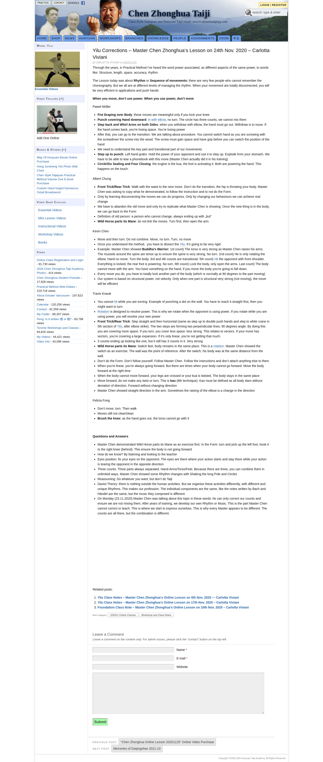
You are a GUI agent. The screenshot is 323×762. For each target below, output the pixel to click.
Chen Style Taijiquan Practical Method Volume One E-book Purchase (56, 179)
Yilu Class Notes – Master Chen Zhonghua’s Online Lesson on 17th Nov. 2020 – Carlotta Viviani (168, 602)
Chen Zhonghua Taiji (169, 13)
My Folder (43, 314)
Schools (73, 3)
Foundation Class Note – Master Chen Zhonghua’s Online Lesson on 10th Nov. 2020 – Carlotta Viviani (173, 607)
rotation (218, 346)
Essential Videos (50, 210)
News (70, 38)
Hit (216, 259)
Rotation (103, 311)
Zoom (224, 38)
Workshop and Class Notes (156, 615)
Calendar (43, 304)
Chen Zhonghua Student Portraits (58, 277)
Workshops (110, 38)
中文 (236, 38)
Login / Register (273, 5)
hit (115, 301)
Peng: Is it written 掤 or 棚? (54, 319)
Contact (59, 3)
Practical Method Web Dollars (56, 286)
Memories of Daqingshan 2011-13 (137, 748)
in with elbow (157, 119)
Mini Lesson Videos (52, 218)
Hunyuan (87, 38)
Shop (56, 38)
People (179, 38)
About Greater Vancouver (53, 295)
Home (42, 38)
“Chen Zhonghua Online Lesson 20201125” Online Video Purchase (167, 742)
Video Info (43, 341)
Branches (134, 38)
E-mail (182, 658)
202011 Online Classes (123, 615)
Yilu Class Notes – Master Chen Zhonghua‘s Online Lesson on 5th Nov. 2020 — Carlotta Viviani (168, 597)
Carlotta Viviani (107, 62)
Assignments (203, 38)
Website (182, 667)
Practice (43, 3)
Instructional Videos (52, 226)
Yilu (182, 244)
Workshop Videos (50, 234)
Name (182, 650)
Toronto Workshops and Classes (58, 327)
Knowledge (158, 38)
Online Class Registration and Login (60, 260)
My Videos (43, 336)
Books (42, 242)
